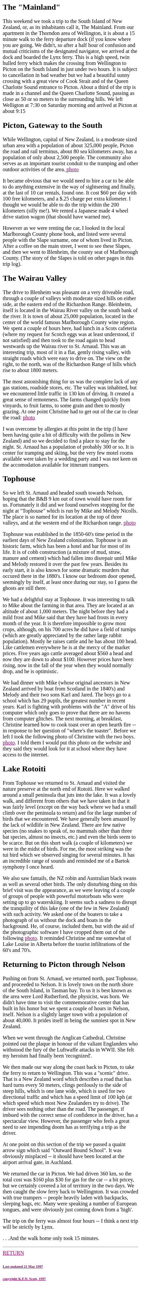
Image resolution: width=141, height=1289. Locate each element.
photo (72, 169)
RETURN (70, 1265)
